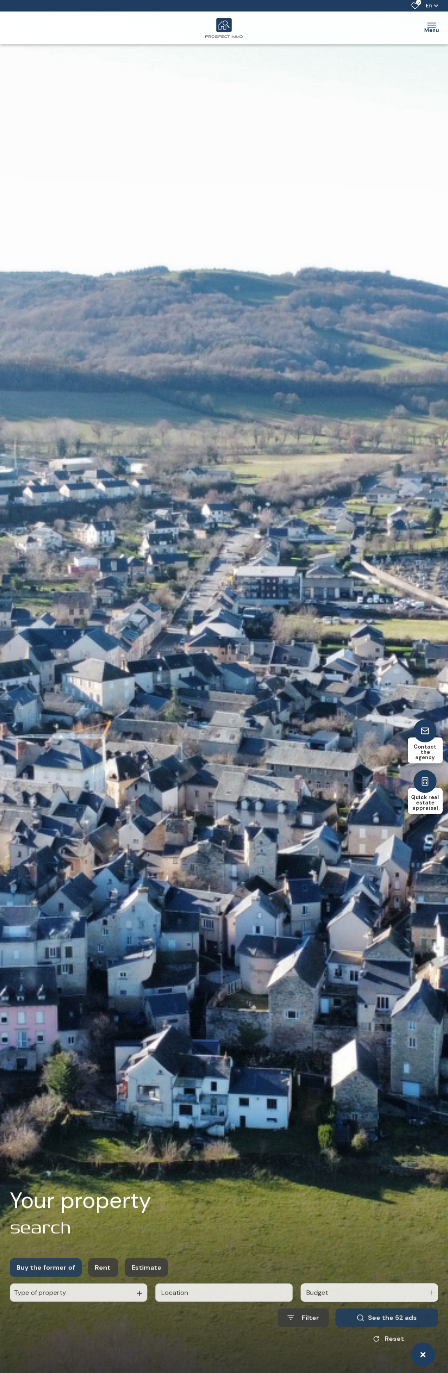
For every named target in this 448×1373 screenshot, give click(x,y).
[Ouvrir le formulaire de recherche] (303, 1345)
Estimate (146, 1294)
